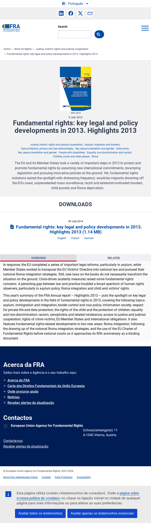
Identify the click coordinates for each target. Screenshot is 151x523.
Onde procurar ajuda (23, 391)
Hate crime (122, 148)
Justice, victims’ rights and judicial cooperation (62, 49)
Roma (95, 156)
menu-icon (145, 28)
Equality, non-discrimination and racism (109, 152)
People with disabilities (72, 152)
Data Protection (64, 477)
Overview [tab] (38, 258)
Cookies (46, 477)
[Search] (74, 34)
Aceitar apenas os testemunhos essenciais (102, 513)
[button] (61, 13)
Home (7, 49)
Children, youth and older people (71, 156)
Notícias (14, 397)
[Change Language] (75, 3)
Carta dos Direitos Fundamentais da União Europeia (46, 386)
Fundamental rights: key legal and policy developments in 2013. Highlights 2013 (52, 54)
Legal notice (31, 477)
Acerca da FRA (19, 380)
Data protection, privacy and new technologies (47, 148)
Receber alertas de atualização (31, 403)
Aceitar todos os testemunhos (40, 513)
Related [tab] (114, 258)
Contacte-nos (13, 441)
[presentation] (38, 258)
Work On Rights (23, 49)
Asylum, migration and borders (102, 144)
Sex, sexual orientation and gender (94, 148)
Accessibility (84, 477)
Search (62, 26)
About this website (13, 477)
